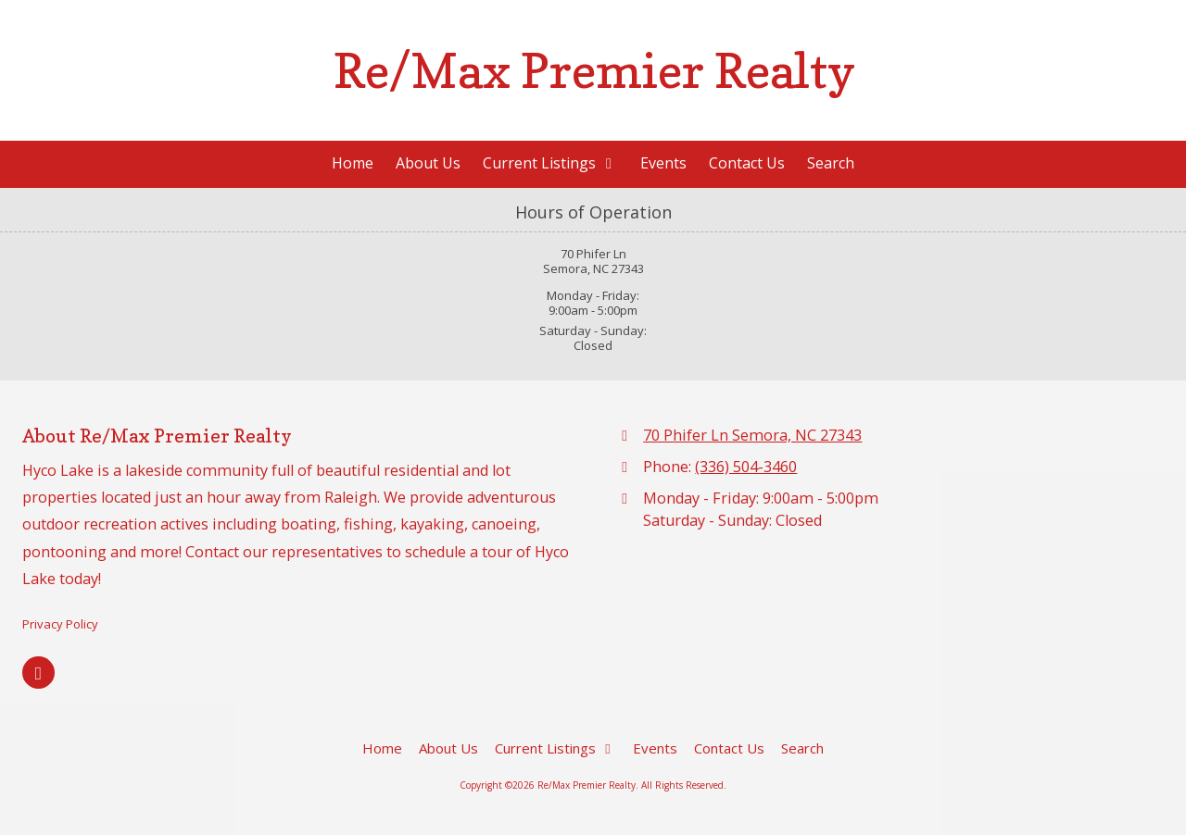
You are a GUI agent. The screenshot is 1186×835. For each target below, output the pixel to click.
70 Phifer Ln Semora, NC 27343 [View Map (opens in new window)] (752, 435)
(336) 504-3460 (746, 466)
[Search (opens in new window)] (830, 164)
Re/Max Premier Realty (594, 70)
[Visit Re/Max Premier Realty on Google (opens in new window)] (38, 672)
